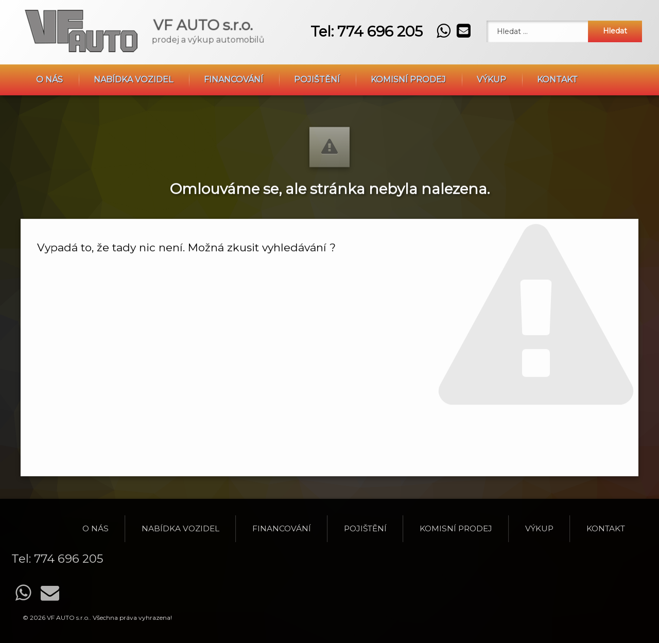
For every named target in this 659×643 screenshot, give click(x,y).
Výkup (491, 53)
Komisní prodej (408, 53)
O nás (49, 53)
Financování (233, 53)
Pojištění (317, 53)
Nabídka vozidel (133, 53)
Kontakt (557, 53)
